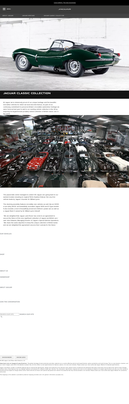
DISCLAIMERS (5, 333)
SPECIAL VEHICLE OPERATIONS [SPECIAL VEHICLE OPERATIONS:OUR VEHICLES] (12, 246)
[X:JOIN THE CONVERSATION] (1, 312)
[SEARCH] (1, 316)
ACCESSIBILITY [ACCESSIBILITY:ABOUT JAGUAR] (6, 300)
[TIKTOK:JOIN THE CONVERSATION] (3, 306)
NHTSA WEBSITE (6, 321)
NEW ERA (3, 252)
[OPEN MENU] (7, 9)
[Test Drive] (64, 398)
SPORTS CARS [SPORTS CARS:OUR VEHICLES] (5, 242)
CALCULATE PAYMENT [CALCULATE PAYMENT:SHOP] (8, 265)
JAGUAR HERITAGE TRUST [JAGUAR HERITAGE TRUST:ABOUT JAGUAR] (10, 298)
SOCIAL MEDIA (5, 331)
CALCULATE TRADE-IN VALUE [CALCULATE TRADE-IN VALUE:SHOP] (11, 267)
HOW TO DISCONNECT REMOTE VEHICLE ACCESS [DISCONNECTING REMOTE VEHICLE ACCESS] (19, 335)
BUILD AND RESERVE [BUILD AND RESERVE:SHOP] (8, 258)
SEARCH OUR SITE (27, 314)
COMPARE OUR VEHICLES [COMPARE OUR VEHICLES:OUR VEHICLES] (10, 250)
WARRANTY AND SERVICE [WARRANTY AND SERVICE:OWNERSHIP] (10, 283)
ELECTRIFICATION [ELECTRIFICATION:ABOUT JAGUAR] (7, 293)
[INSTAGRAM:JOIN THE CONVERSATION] (5, 304)
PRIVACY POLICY (6, 323)
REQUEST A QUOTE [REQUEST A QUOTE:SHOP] (7, 260)
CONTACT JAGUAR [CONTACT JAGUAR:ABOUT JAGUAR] (7, 295)
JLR (1, 273)
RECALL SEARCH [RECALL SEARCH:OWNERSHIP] (6, 285)
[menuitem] (64, 383)
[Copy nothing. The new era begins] (65, 2)
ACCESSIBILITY (6, 329)
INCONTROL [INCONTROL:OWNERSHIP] (4, 281)
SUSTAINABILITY (6, 275)
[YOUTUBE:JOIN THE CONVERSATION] (4, 308)
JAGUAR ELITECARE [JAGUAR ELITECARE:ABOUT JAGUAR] (7, 291)
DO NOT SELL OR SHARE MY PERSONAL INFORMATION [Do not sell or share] (21, 325)
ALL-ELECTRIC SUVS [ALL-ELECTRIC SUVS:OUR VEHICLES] (8, 240)
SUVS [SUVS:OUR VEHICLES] (2, 238)
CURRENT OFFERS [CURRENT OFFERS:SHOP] (7, 256)
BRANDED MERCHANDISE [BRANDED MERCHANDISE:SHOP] (10, 269)
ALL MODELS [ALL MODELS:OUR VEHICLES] (5, 236)
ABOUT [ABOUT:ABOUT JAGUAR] (2, 289)
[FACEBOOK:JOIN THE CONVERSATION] (5, 310)
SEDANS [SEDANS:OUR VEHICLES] (3, 244)
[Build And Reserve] (64, 394)
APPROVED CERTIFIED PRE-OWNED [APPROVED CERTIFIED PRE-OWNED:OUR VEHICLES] (13, 248)
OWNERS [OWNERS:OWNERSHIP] (3, 279)
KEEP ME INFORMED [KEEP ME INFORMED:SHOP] (8, 262)
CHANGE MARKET (7, 319)
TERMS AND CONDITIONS (9, 327)
